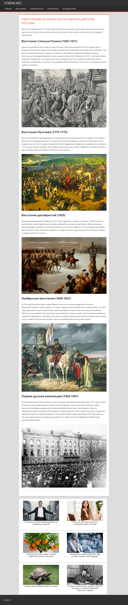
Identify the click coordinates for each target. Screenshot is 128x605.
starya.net (13, 3)
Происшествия (69, 9)
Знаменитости (37, 9)
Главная (8, 9)
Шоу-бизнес (21, 9)
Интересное (52, 9)
